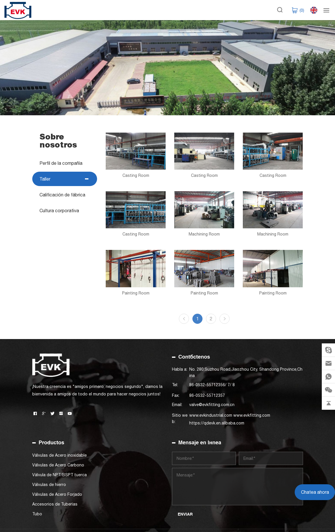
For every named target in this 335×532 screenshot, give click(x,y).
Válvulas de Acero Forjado (57, 494)
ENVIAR (185, 514)
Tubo (37, 514)
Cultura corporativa (59, 210)
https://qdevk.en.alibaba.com (216, 423)
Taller (44, 178)
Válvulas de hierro (49, 484)
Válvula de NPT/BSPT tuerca (59, 474)
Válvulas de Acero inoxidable (59, 455)
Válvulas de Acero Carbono (58, 465)
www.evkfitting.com (251, 415)
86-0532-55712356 (207, 384)
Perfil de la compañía (60, 163)
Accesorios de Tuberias (54, 504)
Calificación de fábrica (62, 194)
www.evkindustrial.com (210, 415)
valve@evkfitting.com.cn (211, 404)
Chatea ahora (315, 492)
